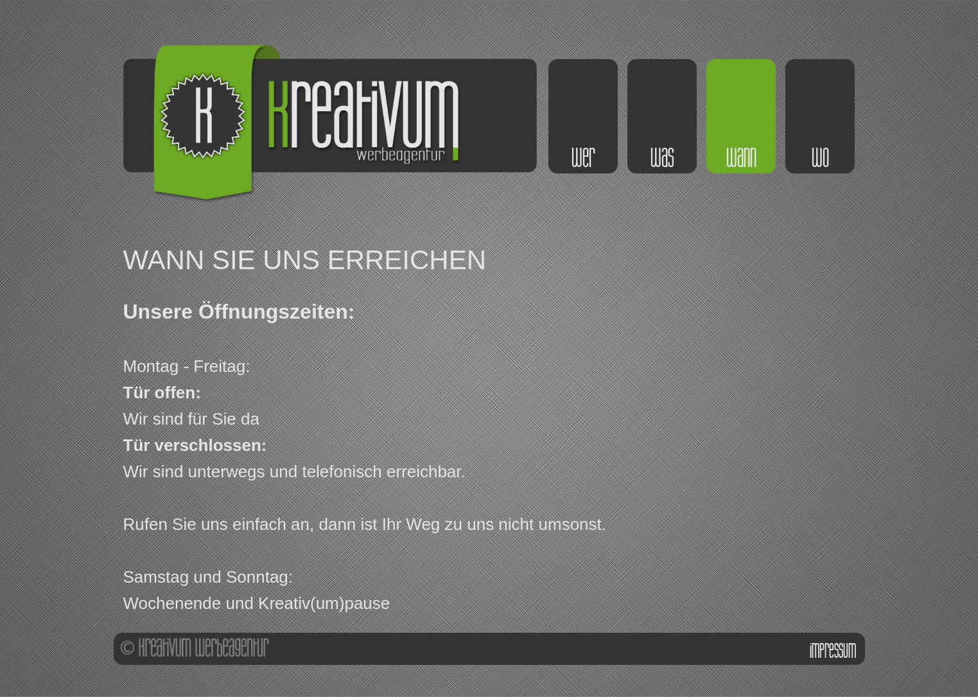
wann (741, 158)
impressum (833, 651)
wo (820, 158)
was (662, 158)
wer (583, 158)
